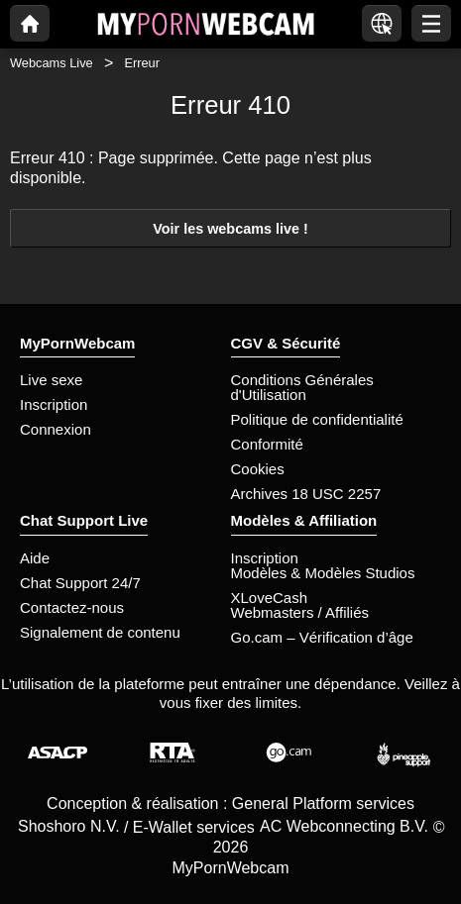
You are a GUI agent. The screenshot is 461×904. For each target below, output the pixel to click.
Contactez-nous (72, 607)
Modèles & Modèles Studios (323, 572)
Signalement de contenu (100, 632)
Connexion (55, 429)
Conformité (267, 444)
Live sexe (51, 379)
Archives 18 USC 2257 (306, 493)
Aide (35, 558)
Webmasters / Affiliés (300, 612)
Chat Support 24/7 (80, 582)
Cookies (258, 468)
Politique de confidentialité (317, 419)
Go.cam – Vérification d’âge (322, 637)
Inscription (53, 404)
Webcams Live (51, 62)
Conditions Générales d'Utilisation (302, 387)
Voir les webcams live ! (230, 229)
